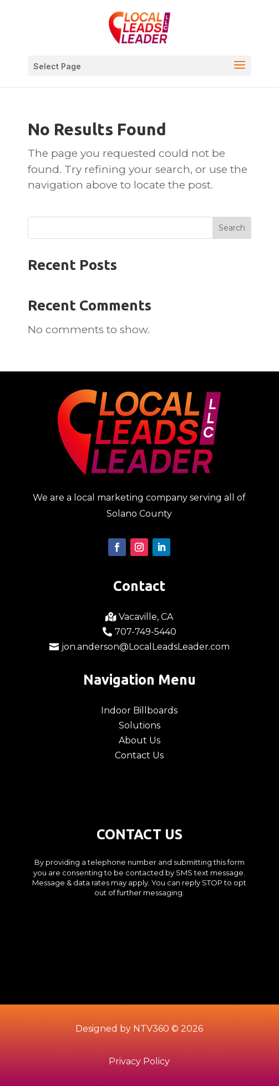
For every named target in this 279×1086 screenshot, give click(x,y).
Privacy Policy (139, 1061)
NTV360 (151, 1028)
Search (232, 228)
